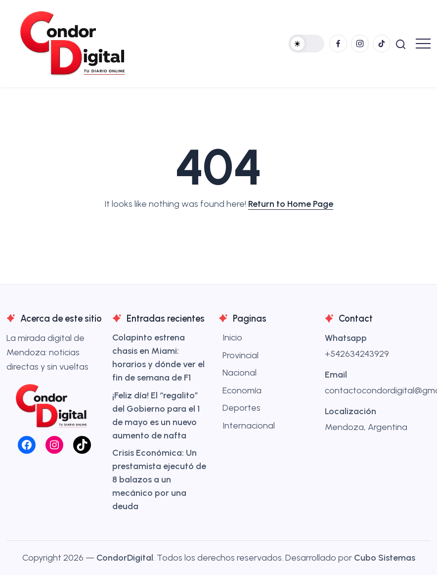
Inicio (232, 337)
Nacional (239, 372)
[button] (306, 43)
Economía (242, 390)
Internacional (248, 425)
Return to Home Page (290, 203)
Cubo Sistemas (384, 557)
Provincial (240, 355)
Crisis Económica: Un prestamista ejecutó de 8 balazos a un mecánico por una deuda (159, 479)
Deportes (241, 407)
